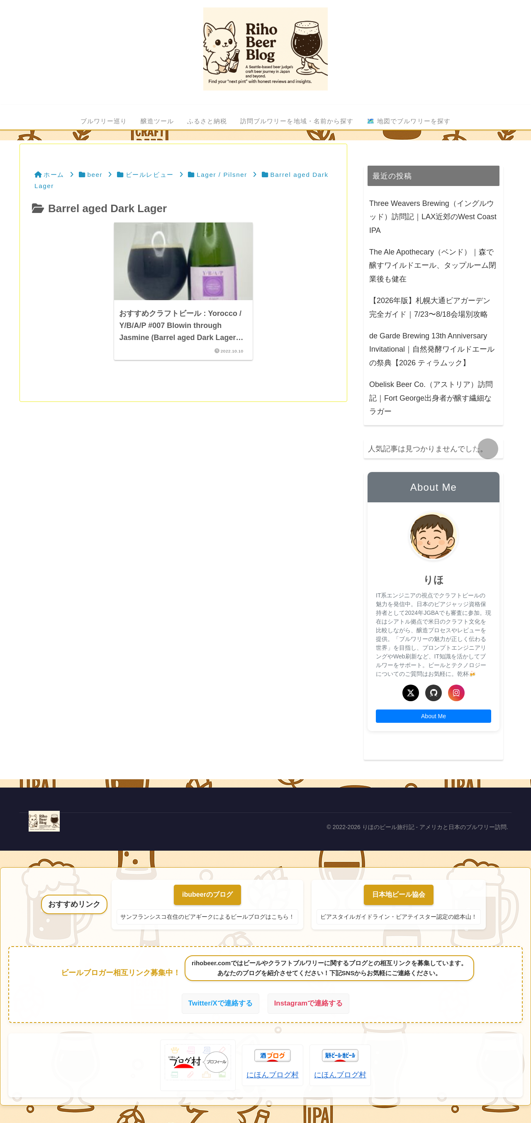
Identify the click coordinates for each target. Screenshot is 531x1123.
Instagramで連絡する (310, 1004)
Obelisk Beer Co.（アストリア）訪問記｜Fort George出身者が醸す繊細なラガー (431, 398)
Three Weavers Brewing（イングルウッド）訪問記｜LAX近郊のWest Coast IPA (433, 217)
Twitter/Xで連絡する (218, 1004)
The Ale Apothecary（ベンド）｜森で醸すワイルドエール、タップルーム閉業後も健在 (432, 265)
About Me (433, 716)
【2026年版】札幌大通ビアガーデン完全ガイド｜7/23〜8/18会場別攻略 (429, 307)
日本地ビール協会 (398, 894)
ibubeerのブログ (207, 894)
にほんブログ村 (272, 1076)
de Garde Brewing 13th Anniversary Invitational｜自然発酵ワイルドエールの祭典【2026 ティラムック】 (431, 349)
